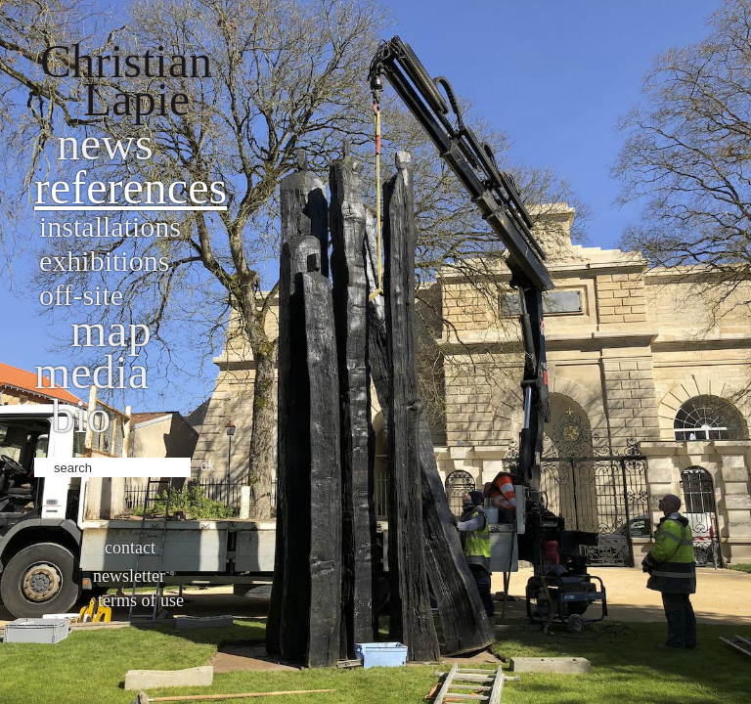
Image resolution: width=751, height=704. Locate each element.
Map (111, 330)
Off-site (81, 295)
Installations (110, 226)
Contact (130, 547)
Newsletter (129, 576)
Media (91, 372)
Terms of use (141, 600)
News (105, 143)
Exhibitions (104, 260)
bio (80, 416)
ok (207, 465)
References (130, 187)
